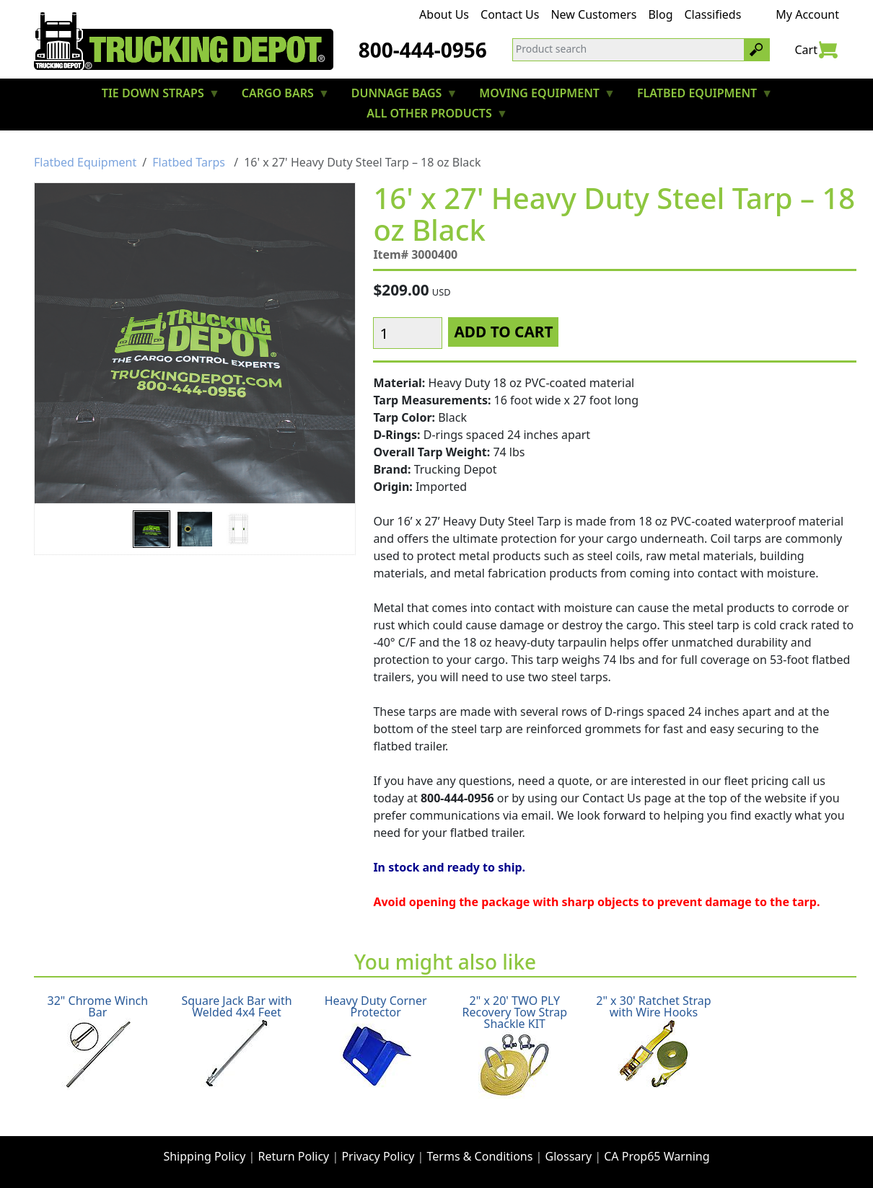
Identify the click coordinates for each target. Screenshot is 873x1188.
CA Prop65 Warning (656, 1156)
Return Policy (294, 1156)
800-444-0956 (423, 49)
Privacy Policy (377, 1156)
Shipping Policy (204, 1156)
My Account (807, 14)
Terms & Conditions (480, 1156)
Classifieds (713, 14)
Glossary (568, 1156)
